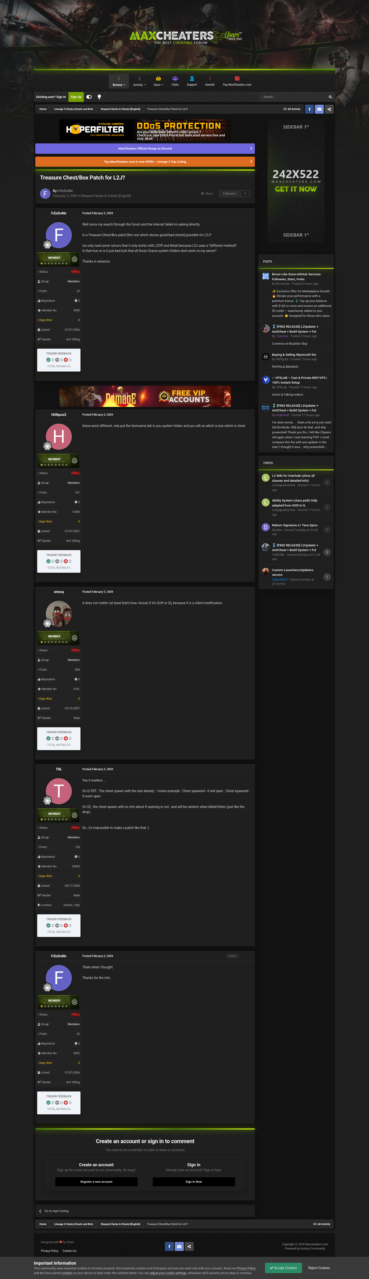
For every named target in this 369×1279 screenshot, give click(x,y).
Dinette (277, 530)
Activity (138, 85)
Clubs (175, 84)
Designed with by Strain (57, 1242)
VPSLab (281, 387)
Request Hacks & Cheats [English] (106, 196)
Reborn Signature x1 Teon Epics (294, 525)
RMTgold (282, 359)
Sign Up (76, 97)
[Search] (281, 97)
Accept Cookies (283, 1268)
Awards (210, 84)
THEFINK (278, 554)
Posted (305, 283)
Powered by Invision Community (305, 1248)
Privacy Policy (49, 1251)
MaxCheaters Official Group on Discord (145, 148)
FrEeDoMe (65, 191)
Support (192, 84)
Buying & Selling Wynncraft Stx (294, 354)
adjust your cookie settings (168, 1273)
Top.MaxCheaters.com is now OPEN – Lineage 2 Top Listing (145, 161)
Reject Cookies (319, 1268)
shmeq (59, 592)
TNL (59, 769)
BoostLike (282, 283)
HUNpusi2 (58, 415)
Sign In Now (194, 1181)
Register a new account (96, 1181)
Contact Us (69, 1251)
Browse (118, 85)
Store (157, 85)
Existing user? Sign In (51, 97)
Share (207, 193)
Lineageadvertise (283, 485)
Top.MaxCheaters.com (237, 84)
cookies (67, 1273)
